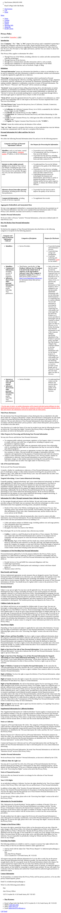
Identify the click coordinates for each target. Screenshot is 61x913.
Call (6, 10)
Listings (7, 20)
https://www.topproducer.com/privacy (30, 278)
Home (6, 18)
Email (6, 12)
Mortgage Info (9, 25)
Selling (7, 23)
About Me (8, 27)
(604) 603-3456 (14, 905)
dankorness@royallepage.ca (16, 908)
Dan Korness (8, 9)
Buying (7, 22)
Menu (2, 15)
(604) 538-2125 (13, 906)
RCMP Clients (9, 28)
